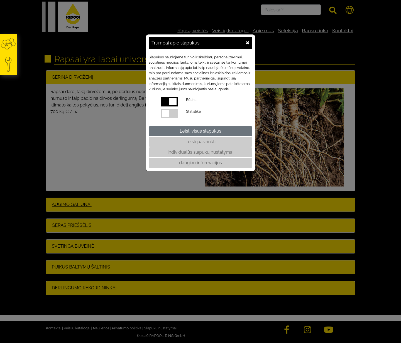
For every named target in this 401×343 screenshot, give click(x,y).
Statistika (193, 111)
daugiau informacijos (200, 162)
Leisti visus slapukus (200, 131)
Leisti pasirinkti (200, 141)
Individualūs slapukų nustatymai (200, 152)
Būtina (191, 100)
